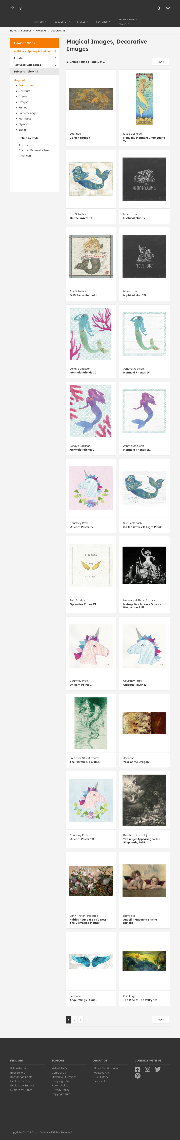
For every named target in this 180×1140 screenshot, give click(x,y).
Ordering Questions (64, 1077)
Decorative (26, 85)
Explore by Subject (22, 1085)
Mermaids (25, 118)
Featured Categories (35, 64)
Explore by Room (21, 1089)
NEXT (160, 61)
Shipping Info (60, 1081)
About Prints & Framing (128, 21)
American (25, 155)
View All (32, 71)
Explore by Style (20, 1081)
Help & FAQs (60, 1068)
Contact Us (59, 1072)
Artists (35, 58)
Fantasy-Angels (28, 113)
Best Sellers (17, 1072)
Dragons (24, 102)
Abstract (24, 145)
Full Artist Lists (19, 1068)
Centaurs (24, 91)
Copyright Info (61, 1094)
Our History (100, 1077)
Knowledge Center (21, 1077)
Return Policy (60, 1085)
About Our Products (105, 1068)
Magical (19, 80)
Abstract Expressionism (34, 150)
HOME (13, 30)
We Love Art (101, 1072)
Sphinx (23, 129)
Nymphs (24, 124)
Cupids (23, 96)
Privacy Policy (60, 1089)
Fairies (23, 107)
